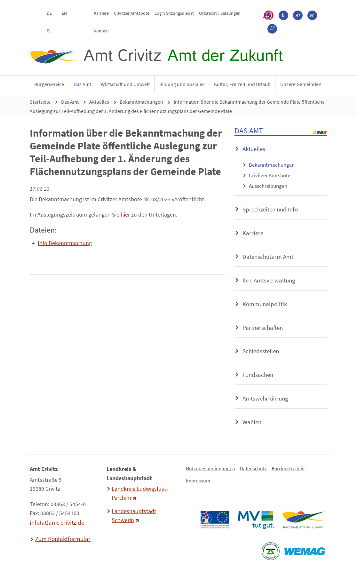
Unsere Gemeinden (300, 84)
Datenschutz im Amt (267, 256)
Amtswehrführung (265, 398)
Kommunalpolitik (264, 304)
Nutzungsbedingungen (210, 468)
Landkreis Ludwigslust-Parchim (140, 493)
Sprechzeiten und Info (270, 209)
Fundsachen (257, 374)
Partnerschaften (262, 327)
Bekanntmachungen (141, 102)
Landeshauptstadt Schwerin (134, 516)
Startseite (40, 102)
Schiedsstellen (260, 351)
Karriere (101, 13)
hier (125, 214)
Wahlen (251, 422)
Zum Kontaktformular (63, 539)
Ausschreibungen (268, 185)
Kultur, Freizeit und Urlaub (242, 84)
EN (64, 13)
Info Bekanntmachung (65, 243)
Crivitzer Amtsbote (131, 13)
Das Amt (82, 84)
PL (49, 31)
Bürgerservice (49, 84)
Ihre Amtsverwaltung (268, 280)
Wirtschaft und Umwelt (125, 84)
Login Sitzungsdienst (174, 13)
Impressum (198, 480)
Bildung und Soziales (181, 84)
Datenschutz (253, 468)
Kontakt (101, 31)
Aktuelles (99, 102)
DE (49, 13)
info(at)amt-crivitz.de (57, 522)
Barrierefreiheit (288, 468)
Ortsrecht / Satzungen (220, 13)
